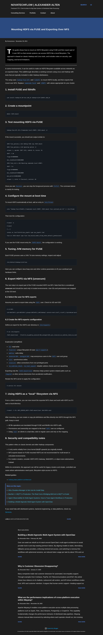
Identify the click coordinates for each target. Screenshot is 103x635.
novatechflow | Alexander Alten (35, 4)
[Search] (83, 5)
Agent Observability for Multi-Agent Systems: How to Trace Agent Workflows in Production (40, 498)
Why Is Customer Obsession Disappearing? (38, 566)
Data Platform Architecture (19, 519)
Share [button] (69, 519)
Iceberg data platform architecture (19, 479)
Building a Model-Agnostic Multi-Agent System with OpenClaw (30, 502)
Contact (43, 13)
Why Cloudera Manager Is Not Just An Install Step (26, 490)
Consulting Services (18, 13)
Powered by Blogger (51, 628)
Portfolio (33, 13)
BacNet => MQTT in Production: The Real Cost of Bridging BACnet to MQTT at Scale (38, 494)
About (53, 13)
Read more (81, 556)
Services (8, 512)
